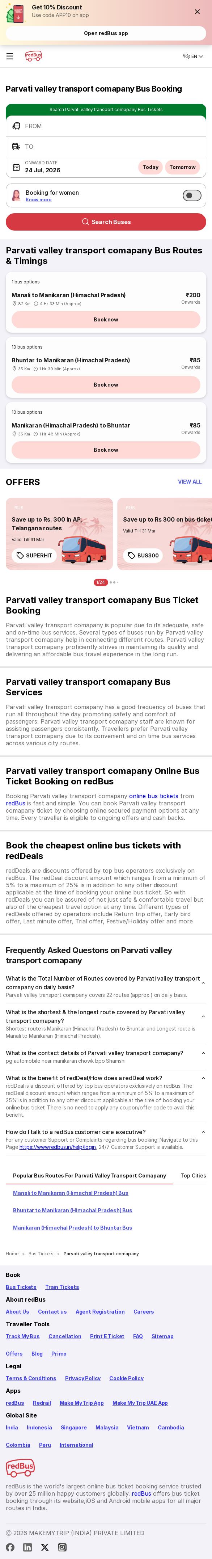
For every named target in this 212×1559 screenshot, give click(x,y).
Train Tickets (62, 1287)
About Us (17, 1312)
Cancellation (64, 1336)
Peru (45, 1445)
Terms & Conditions (31, 1378)
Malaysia (107, 1427)
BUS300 (142, 555)
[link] (59, 534)
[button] (197, 11)
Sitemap (163, 1336)
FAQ (138, 1336)
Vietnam (138, 1427)
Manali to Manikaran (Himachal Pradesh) (69, 295)
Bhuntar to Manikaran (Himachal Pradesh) (71, 360)
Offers (14, 1354)
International (76, 1445)
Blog (37, 1354)
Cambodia (171, 1427)
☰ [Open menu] (10, 56)
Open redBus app (106, 33)
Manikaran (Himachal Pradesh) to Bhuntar (71, 425)
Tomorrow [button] (182, 167)
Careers (143, 1312)
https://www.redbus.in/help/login (58, 1147)
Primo (59, 1354)
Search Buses (106, 222)
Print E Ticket (107, 1336)
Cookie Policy (126, 1378)
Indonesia (39, 1427)
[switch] (192, 195)
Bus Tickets (21, 1287)
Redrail (42, 1403)
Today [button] (150, 167)
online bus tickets (153, 796)
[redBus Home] (34, 56)
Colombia (18, 1445)
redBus (15, 803)
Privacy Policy (83, 1378)
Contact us (52, 1312)
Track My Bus (23, 1336)
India (12, 1427)
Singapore (74, 1427)
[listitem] (19, 507)
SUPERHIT (34, 555)
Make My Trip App (82, 1403)
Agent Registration (100, 1312)
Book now (106, 319)
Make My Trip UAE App (140, 1403)
